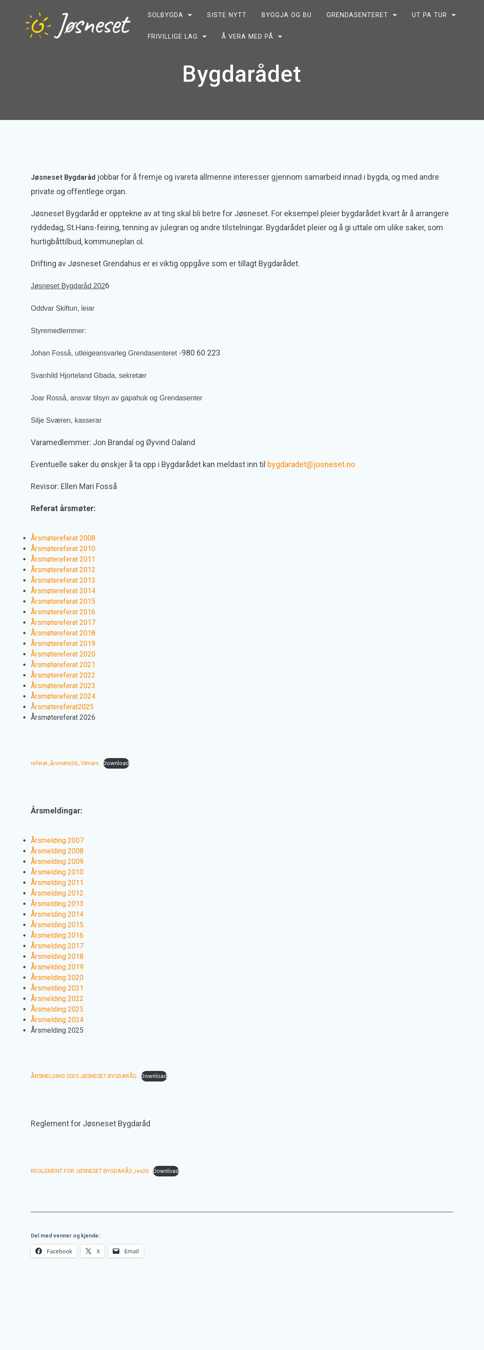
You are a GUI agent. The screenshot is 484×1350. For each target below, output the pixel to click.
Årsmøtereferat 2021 (63, 664)
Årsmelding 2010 (57, 872)
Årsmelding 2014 (57, 914)
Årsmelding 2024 (57, 1020)
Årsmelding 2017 (57, 946)
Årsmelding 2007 (57, 840)
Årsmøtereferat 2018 (63, 633)
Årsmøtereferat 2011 (63, 559)
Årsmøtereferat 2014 (63, 591)
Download (116, 763)
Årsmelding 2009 (57, 861)
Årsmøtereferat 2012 (63, 570)
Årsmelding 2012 (57, 893)
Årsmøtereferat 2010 (63, 548)
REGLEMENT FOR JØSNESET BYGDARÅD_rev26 (90, 1171)
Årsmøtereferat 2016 (63, 612)
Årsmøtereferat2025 (62, 707)
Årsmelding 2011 (57, 882)
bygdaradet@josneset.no (311, 464)
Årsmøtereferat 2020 (63, 654)
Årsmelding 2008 (57, 851)
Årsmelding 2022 (57, 998)
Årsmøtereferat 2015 (63, 601)
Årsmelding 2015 (57, 925)
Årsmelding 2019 (57, 967)
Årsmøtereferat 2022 (63, 675)
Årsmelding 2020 (57, 977)
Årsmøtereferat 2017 (63, 622)
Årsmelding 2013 (57, 904)
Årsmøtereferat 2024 (63, 696)
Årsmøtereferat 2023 (63, 686)
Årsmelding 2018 (57, 956)
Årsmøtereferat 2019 (63, 643)
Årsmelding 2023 (57, 1009)
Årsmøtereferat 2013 (63, 580)
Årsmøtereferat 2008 (63, 538)
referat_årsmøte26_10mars (65, 763)
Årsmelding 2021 (57, 988)
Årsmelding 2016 (57, 935)
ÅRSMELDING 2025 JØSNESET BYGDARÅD (84, 1076)
